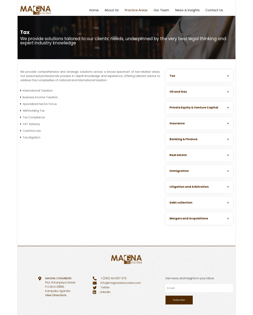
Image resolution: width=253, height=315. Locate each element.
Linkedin (105, 292)
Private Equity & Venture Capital (199, 107)
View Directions (55, 295)
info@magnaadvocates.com (120, 283)
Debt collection (199, 203)
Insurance (199, 123)
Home (94, 10)
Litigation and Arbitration (199, 187)
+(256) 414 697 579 (113, 278)
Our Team (161, 10)
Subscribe (179, 300)
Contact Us (214, 10)
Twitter (105, 287)
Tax (199, 76)
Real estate (199, 155)
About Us (112, 10)
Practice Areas (136, 10)
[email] (199, 288)
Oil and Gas (199, 92)
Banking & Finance (199, 139)
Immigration (199, 171)
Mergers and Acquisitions (199, 218)
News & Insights (187, 10)
